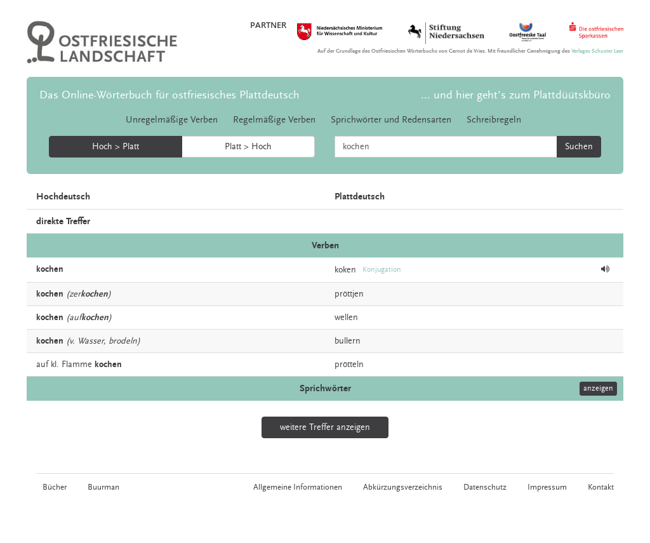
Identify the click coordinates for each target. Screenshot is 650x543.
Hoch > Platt (115, 147)
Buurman (103, 487)
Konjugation (381, 269)
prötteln (349, 364)
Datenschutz (485, 487)
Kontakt (601, 487)
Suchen (579, 147)
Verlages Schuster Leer (597, 51)
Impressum (547, 487)
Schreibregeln (494, 119)
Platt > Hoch (248, 147)
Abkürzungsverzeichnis (402, 487)
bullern (348, 341)
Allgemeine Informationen (297, 487)
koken (345, 270)
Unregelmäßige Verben (172, 119)
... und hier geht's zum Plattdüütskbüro (516, 95)
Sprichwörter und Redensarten (391, 119)
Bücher (55, 487)
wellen (346, 317)
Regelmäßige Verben (274, 119)
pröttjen (349, 294)
